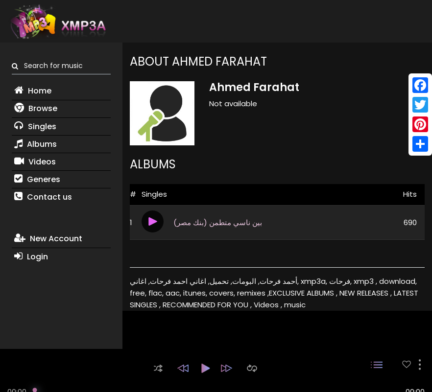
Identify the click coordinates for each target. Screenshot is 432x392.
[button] (158, 368)
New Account (48, 238)
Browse (35, 108)
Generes (37, 179)
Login (31, 256)
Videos (35, 161)
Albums (35, 144)
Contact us (43, 197)
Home (32, 90)
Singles (35, 126)
